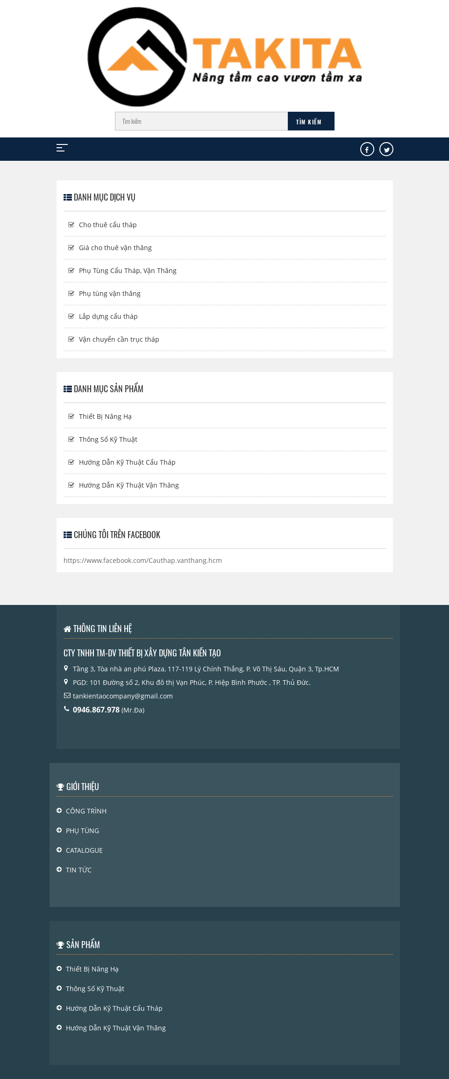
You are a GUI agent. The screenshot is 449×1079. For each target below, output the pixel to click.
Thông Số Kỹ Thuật (108, 439)
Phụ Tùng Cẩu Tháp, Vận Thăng (128, 270)
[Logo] (224, 52)
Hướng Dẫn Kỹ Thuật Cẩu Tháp (127, 462)
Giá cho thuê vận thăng (115, 247)
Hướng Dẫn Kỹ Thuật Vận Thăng (129, 485)
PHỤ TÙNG (82, 830)
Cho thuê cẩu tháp (108, 224)
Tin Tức (79, 869)
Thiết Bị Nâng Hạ (105, 416)
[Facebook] (367, 150)
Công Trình (86, 810)
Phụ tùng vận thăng (110, 293)
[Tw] (387, 150)
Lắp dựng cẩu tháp (108, 316)
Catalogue (84, 850)
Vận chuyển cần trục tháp (119, 339)
